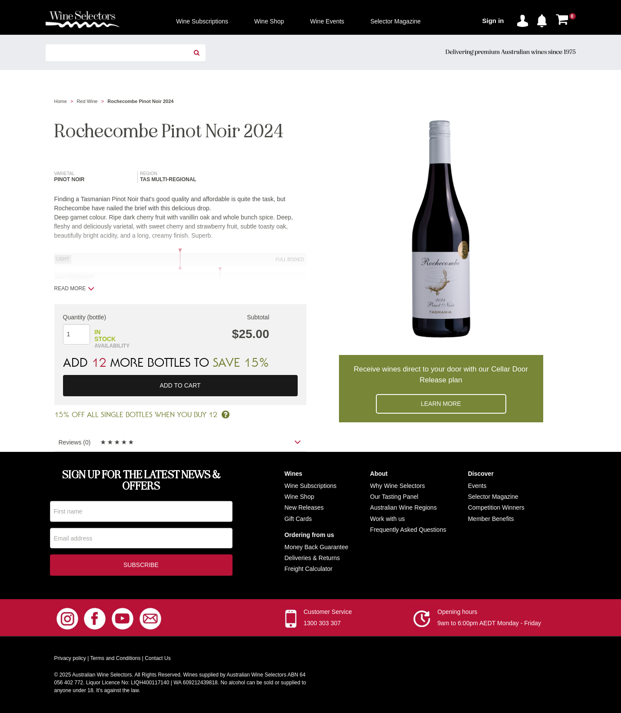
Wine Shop (299, 496)
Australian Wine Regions (403, 507)
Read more (74, 288)
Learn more (441, 403)
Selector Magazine (493, 496)
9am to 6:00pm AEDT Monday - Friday (489, 624)
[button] (544, 19)
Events (477, 485)
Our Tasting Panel (394, 496)
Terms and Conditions (115, 660)
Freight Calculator (309, 568)
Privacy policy (70, 660)
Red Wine (86, 101)
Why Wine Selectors (397, 485)
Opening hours (458, 613)
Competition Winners (496, 507)
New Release (303, 507)
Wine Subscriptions (311, 485)
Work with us (387, 518)
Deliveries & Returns (312, 557)
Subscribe (141, 566)
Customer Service (328, 613)
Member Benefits (491, 518)
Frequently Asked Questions (408, 529)
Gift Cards (298, 518)
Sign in (493, 20)
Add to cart (179, 385)
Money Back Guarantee (317, 547)
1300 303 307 (322, 624)
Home (60, 101)
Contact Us (157, 660)
